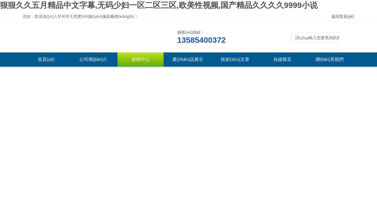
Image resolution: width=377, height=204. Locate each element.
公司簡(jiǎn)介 (93, 59)
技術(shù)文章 (235, 59)
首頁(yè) (46, 59)
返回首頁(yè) (342, 16)
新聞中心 (141, 59)
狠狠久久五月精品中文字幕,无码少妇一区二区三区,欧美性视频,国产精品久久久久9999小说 (159, 5)
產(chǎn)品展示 (187, 59)
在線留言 (282, 59)
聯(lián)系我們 (330, 59)
